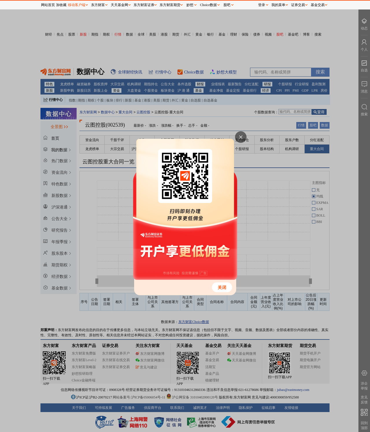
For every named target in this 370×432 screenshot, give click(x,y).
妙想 (189, 5)
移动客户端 (76, 5)
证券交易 (298, 5)
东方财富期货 (170, 5)
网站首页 (48, 5)
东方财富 (98, 5)
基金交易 (318, 5)
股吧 (226, 5)
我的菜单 (278, 5)
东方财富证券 (144, 5)
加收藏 (61, 5)
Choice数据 (208, 5)
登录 (261, 5)
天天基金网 (119, 5)
